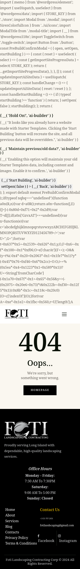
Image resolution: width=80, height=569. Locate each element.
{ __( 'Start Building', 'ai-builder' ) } (28, 181)
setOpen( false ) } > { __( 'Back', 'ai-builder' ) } (36, 187)
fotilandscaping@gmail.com (57, 526)
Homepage (40, 390)
